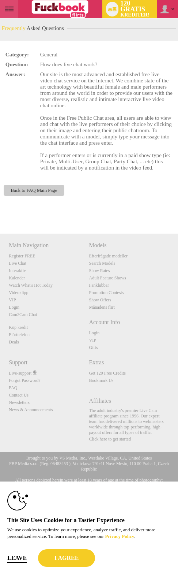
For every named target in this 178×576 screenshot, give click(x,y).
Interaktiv (17, 270)
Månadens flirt (101, 307)
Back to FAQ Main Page (34, 190)
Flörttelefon (19, 334)
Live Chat (17, 263)
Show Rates (99, 270)
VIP (12, 299)
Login (14, 307)
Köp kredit (18, 327)
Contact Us (19, 395)
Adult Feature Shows (107, 277)
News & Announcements (31, 409)
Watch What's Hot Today (31, 285)
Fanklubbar (99, 285)
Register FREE (22, 256)
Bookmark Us (101, 380)
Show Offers (100, 299)
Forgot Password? (24, 380)
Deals (14, 342)
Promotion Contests (106, 292)
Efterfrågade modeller (108, 256)
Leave (17, 558)
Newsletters (19, 402)
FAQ (13, 387)
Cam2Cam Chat (23, 314)
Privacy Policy (119, 536)
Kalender (17, 277)
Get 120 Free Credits (107, 373)
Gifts (93, 347)
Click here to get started (110, 439)
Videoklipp (18, 292)
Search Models (102, 263)
